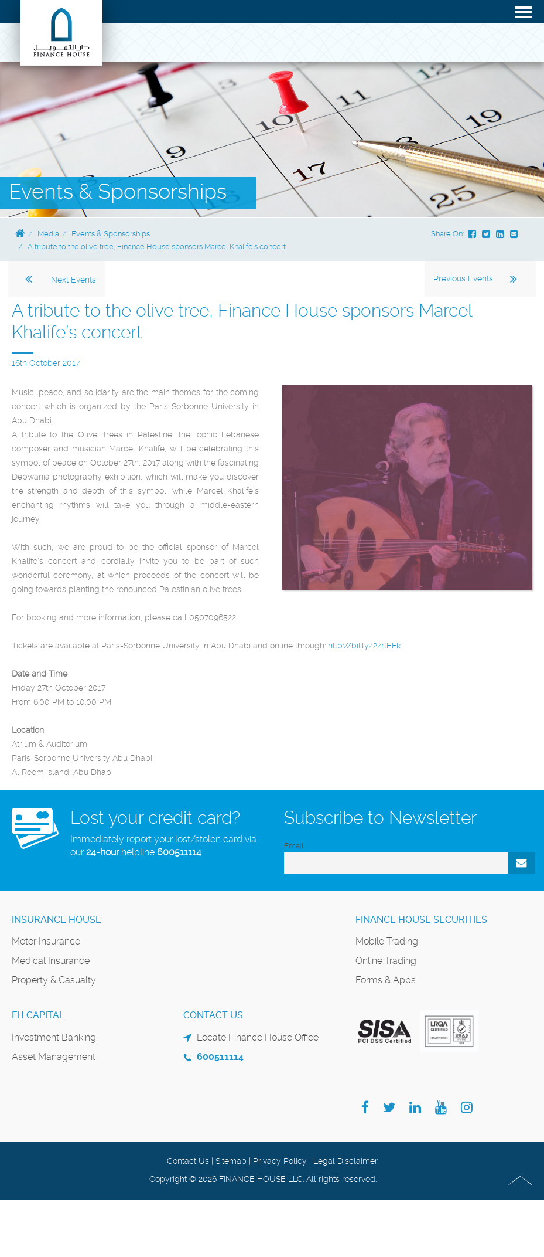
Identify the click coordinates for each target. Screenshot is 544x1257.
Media (48, 233)
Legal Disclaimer (345, 1161)
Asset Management (53, 1056)
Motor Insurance (46, 941)
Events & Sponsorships (110, 233)
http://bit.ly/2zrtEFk (364, 645)
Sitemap (231, 1161)
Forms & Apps (385, 980)
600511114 (179, 852)
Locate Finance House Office (258, 1037)
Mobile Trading (386, 941)
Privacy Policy (280, 1161)
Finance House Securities (421, 919)
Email (293, 845)
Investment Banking (54, 1037)
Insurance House (56, 919)
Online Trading (385, 960)
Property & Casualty (54, 980)
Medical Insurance (51, 960)
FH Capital (38, 1015)
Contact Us (188, 1161)
